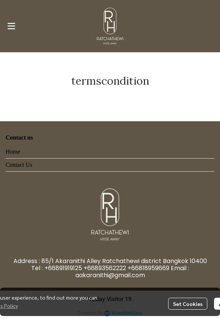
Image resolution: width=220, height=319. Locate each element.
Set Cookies (187, 303)
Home (13, 151)
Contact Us (19, 165)
